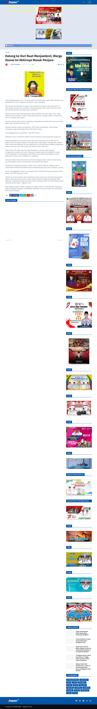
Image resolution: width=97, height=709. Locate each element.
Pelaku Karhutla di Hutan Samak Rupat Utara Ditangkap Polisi (83, 640)
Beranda (7, 52)
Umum (75, 693)
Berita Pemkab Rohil (72, 679)
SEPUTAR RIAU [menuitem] (22, 6)
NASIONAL (78, 687)
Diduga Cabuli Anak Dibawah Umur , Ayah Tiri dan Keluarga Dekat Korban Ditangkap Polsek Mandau (83, 667)
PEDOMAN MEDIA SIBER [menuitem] (12, 11)
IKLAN (75, 685)
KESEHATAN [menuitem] (65, 6)
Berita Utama (84, 679)
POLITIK (77, 690)
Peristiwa (69, 690)
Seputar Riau (85, 690)
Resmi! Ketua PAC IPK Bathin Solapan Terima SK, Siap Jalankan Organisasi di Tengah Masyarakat (83, 649)
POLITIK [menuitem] (30, 6)
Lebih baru (8, 240)
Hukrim (69, 685)
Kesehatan (70, 687)
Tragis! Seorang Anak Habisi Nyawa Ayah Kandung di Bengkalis (82, 633)
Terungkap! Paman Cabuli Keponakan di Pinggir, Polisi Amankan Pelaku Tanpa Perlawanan (83, 658)
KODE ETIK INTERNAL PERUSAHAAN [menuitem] (30, 11)
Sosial (68, 693)
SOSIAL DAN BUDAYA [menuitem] (40, 6)
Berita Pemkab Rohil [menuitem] (56, 11)
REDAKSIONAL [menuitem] (73, 6)
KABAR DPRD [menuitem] (45, 11)
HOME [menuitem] (7, 6)
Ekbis (68, 682)
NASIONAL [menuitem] (14, 6)
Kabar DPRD (83, 685)
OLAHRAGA (86, 687)
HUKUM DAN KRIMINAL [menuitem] (53, 6)
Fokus (74, 682)
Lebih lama (60, 240)
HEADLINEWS (82, 682)
